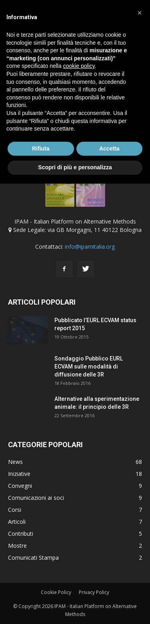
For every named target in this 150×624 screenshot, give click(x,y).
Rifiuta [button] (41, 148)
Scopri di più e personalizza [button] (75, 167)
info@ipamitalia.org (90, 246)
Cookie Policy (56, 592)
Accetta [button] (109, 148)
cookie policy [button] (79, 66)
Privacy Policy (94, 592)
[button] (139, 12)
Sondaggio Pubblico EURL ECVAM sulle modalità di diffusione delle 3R (88, 366)
